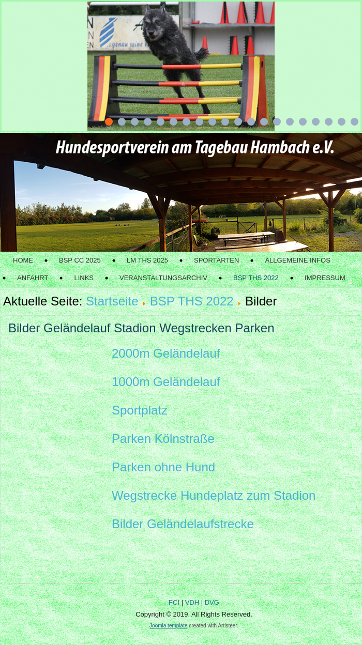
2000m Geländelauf (166, 353)
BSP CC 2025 (80, 260)
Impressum (325, 278)
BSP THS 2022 (256, 278)
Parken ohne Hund (163, 467)
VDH (192, 602)
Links (84, 278)
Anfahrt (32, 278)
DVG (212, 602)
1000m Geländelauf (166, 382)
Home (23, 260)
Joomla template (168, 625)
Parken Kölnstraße (163, 439)
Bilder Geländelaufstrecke (183, 524)
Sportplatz (140, 410)
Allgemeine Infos (297, 260)
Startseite (112, 301)
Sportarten (216, 260)
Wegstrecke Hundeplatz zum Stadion (213, 495)
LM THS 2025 (147, 260)
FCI (174, 602)
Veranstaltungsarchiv (163, 278)
